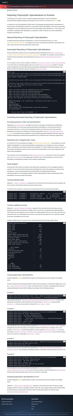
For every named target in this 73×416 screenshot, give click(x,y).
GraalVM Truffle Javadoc (6, 404)
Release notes (34, 404)
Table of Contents (12, 10)
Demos (33, 406)
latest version (42, 6)
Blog (32, 409)
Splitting (55, 20)
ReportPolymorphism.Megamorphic (42, 143)
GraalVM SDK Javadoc (6, 401)
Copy (64, 71)
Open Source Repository (36, 401)
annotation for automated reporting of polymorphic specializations (23, 54)
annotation (9, 133)
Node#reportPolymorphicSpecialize (16, 42)
